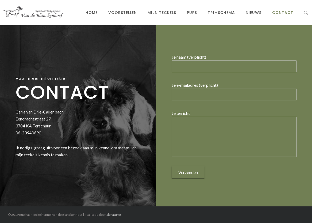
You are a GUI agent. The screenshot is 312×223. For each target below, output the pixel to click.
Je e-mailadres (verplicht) (195, 85)
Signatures (114, 215)
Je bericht (181, 113)
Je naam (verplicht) (189, 56)
